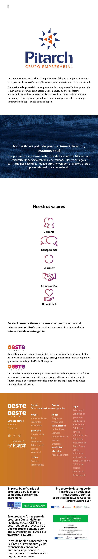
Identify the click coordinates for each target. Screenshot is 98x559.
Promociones (37, 464)
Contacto (12, 428)
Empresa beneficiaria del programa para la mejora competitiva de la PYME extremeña (23, 493)
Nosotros (11, 424)
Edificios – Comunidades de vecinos (60, 437)
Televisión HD (37, 445)
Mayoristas (36, 441)
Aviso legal (78, 410)
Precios (34, 461)
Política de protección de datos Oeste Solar (82, 457)
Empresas (56, 443)
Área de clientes (39, 418)
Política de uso (80, 435)
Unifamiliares (58, 429)
